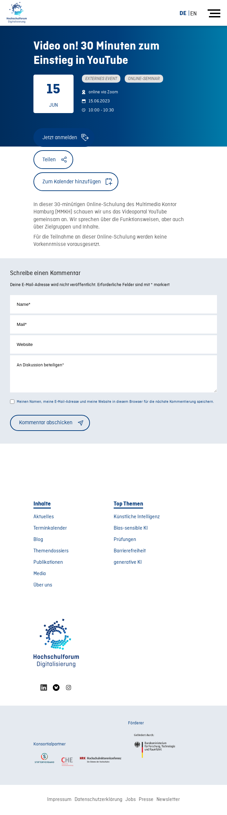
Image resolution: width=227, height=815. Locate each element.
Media (39, 574)
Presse (146, 800)
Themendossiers (51, 552)
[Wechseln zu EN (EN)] (193, 13)
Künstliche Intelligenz (137, 518)
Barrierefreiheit (130, 552)
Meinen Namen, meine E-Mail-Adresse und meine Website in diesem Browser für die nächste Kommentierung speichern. (115, 402)
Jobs (130, 800)
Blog (38, 540)
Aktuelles (43, 518)
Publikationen (48, 563)
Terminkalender (50, 529)
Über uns (42, 586)
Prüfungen (125, 540)
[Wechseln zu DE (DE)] (186, 13)
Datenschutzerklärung (98, 800)
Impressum (59, 800)
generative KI (128, 563)
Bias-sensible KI (131, 529)
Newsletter (168, 800)
